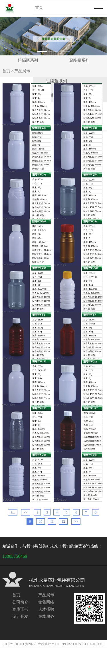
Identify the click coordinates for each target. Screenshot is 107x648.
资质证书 (20, 609)
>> (76, 522)
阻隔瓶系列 (28, 60)
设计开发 (20, 616)
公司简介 (20, 602)
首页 (6, 71)
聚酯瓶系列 (79, 60)
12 (63, 522)
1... (13, 513)
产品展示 (46, 595)
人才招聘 (46, 609)
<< (26, 513)
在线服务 (46, 616)
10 (40, 522)
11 (52, 522)
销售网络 (46, 602)
